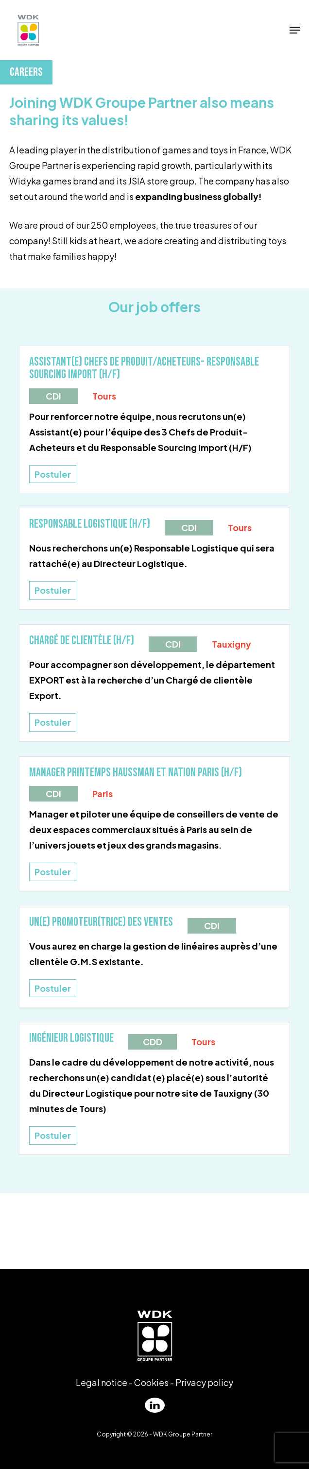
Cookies (151, 1382)
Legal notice (101, 1382)
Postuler (52, 474)
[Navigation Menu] (295, 30)
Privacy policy (204, 1382)
